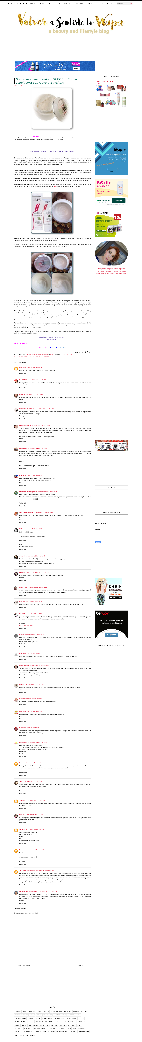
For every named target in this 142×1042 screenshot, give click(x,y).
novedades (18, 1028)
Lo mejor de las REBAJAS (104, 81)
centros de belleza (21, 1015)
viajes (22, 1035)
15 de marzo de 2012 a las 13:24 (47, 891)
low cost (54, 1025)
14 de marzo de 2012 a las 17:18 (31, 699)
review (46, 356)
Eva (20, 699)
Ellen (21, 711)
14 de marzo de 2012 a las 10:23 (44, 409)
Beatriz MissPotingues (26, 425)
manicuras (63, 1025)
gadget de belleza (60, 1021)
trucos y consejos (63, 1032)
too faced (51, 1032)
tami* (21, 728)
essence (30, 1021)
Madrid (25, 1011)
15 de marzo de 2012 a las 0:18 (35, 829)
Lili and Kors (23, 380)
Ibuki (20, 475)
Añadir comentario (20, 908)
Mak (20, 601)
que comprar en (52, 1028)
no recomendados (36, 356)
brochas (84, 1011)
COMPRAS (18, 1011)
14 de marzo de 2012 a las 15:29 (32, 653)
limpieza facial (45, 1025)
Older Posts (82, 965)
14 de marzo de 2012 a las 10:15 (33, 394)
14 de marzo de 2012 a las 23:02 (33, 763)
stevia (74, 1028)
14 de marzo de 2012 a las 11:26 (43, 512)
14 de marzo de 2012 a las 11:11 (32, 475)
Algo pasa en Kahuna (26, 512)
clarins (32, 1015)
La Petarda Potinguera (25, 625)
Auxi (20, 781)
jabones (23, 1025)
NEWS (42, 3)
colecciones (47, 1015)
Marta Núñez (23, 742)
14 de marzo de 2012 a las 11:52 (40, 572)
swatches (81, 1028)
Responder (22, 373)
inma (20, 653)
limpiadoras (25, 356)
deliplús (81, 1018)
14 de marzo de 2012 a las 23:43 (35, 800)
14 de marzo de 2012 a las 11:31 (32, 529)
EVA (20, 529)
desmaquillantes (20, 1021)
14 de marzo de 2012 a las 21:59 (32, 728)
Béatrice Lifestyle (24, 572)
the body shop (29, 1032)
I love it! (22, 684)
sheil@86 (22, 556)
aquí (55, 186)
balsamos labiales (56, 1011)
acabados (45, 1011)
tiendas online (41, 1032)
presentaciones (39, 1028)
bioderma (76, 1011)
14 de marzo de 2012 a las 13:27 (32, 601)
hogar (17, 1025)
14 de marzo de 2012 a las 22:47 (37, 742)
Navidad (32, 1011)
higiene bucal (81, 1021)
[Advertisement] (52, 986)
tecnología (19, 1032)
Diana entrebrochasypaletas (28, 492)
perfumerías (28, 1028)
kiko (29, 1025)
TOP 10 (38, 1011)
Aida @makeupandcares (27, 870)
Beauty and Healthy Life (26, 409)
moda (79, 1025)
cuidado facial (47, 1018)
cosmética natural (74, 1015)
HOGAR (101, 3)
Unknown (22, 829)
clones (39, 1015)
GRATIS (58, 3)
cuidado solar (59, 1018)
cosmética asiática (60, 1015)
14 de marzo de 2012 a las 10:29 (43, 425)
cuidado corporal (34, 1018)
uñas (16, 1035)
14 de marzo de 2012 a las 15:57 (35, 684)
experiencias (39, 1021)
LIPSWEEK (91, 3)
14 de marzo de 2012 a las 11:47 (35, 556)
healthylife (71, 1021)
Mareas (21, 634)
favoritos (48, 1021)
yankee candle (30, 1035)
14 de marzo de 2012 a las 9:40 (32, 367)
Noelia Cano (23, 587)
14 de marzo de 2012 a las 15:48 (38, 665)
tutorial (74, 1032)
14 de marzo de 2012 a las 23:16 (32, 781)
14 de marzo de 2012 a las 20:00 (32, 711)
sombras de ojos (65, 1028)
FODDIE (109, 3)
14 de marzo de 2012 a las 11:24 (47, 492)
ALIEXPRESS (79, 3)
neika (21, 394)
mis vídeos (71, 1025)
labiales (35, 1025)
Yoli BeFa (22, 800)
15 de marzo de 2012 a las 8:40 (44, 870)
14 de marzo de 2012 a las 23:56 (34, 815)
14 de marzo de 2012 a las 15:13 (34, 634)
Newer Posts (22, 965)
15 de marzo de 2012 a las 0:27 (35, 850)
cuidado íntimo (71, 1018)
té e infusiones (84, 1032)
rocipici (21, 815)
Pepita (21, 763)
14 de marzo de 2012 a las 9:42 (37, 380)
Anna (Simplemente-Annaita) (28, 891)
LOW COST (68, 3)
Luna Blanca (23, 448)
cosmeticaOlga (24, 665)
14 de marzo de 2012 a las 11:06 (37, 448)
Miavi (21, 614)
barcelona (67, 1011)
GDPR (50, 3)
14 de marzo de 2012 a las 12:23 (37, 587)
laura (21, 367)
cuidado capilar (20, 1018)
